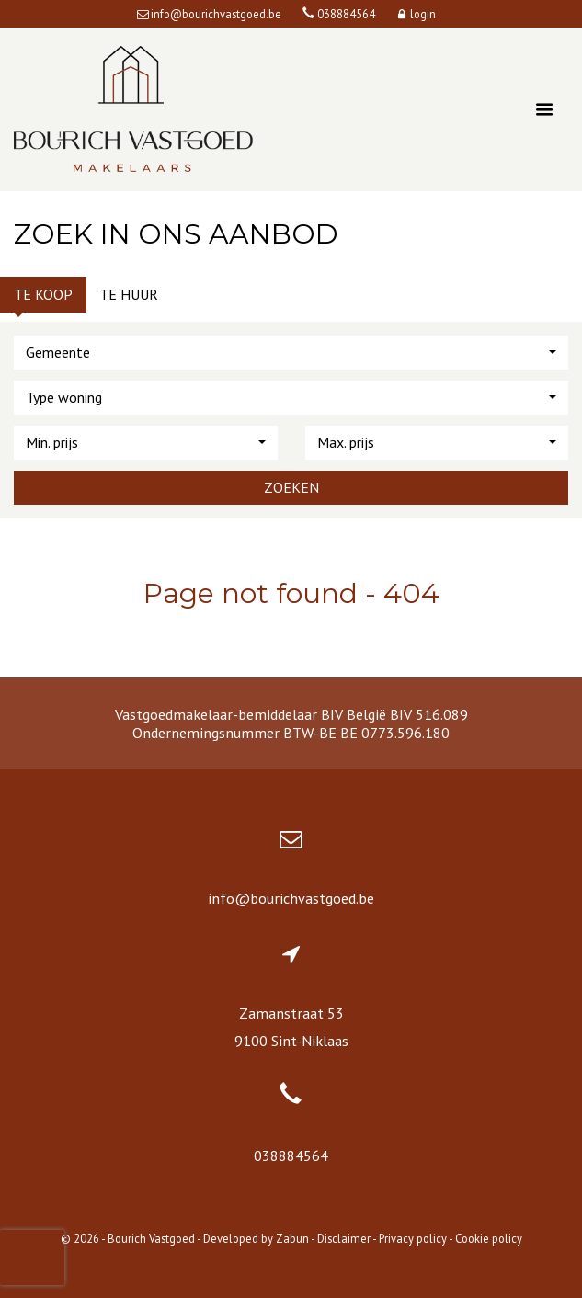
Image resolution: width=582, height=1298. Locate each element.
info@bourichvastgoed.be (291, 898)
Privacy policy (413, 1238)
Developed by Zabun (256, 1238)
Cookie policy (488, 1238)
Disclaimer (344, 1238)
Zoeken (291, 487)
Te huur (128, 294)
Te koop (43, 294)
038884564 (291, 1155)
